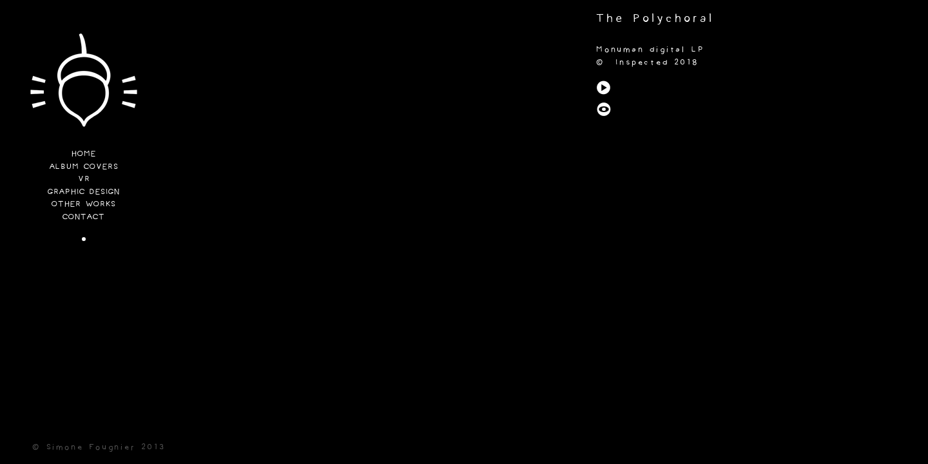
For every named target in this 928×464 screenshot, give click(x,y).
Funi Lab (83, 83)
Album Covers (84, 167)
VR (84, 179)
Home (84, 154)
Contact (84, 217)
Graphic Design (84, 192)
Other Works (84, 204)
